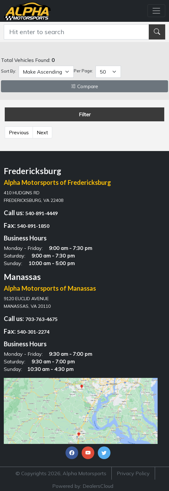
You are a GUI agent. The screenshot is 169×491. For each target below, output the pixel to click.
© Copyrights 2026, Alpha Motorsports (61, 473)
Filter (85, 114)
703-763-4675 (41, 319)
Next (42, 132)
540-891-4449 (41, 213)
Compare (84, 86)
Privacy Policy (133, 473)
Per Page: (83, 70)
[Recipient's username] (76, 31)
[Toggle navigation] (156, 10)
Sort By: (8, 71)
